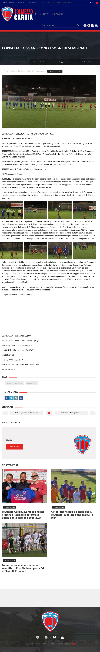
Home (36, 62)
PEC (43, 2)
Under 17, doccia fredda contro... (27, 413)
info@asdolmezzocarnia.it (13, 2)
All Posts (14, 447)
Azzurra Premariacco (14, 383)
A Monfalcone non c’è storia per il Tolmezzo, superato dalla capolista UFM (72, 514)
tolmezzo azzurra (25, 295)
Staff (74, 644)
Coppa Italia (31, 383)
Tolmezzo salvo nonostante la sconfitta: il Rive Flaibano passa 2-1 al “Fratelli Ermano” (23, 568)
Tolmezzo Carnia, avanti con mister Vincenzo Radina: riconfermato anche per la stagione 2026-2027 (23, 514)
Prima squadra (40, 71)
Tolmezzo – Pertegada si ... (71, 413)
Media (11, 71)
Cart (92, 3)
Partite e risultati (49, 62)
